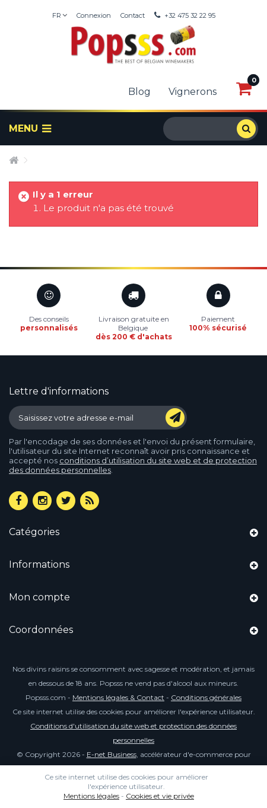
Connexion (94, 15)
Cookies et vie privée (160, 795)
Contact (132, 15)
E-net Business (111, 754)
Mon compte (39, 597)
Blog (139, 91)
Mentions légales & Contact (118, 697)
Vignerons (193, 91)
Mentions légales (91, 795)
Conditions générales (206, 697)
